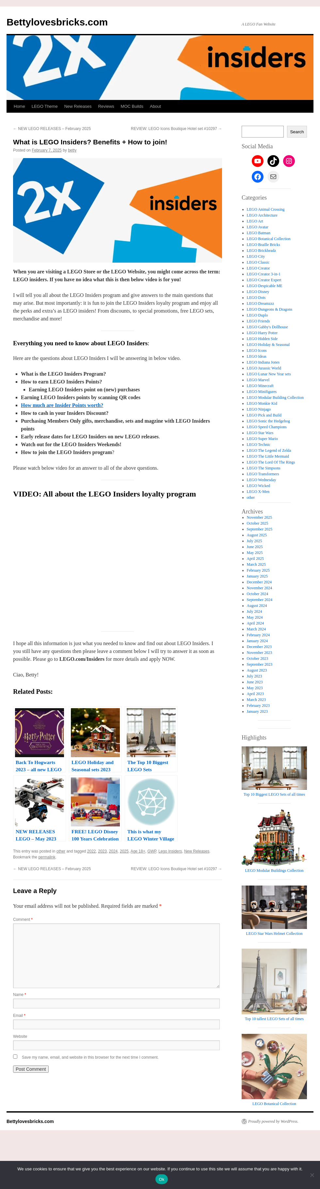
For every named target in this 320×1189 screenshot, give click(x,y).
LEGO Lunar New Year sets (269, 374)
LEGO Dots (256, 297)
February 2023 (258, 705)
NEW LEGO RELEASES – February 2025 (52, 128)
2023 (102, 851)
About (155, 106)
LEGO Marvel (258, 380)
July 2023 (254, 676)
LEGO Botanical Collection (269, 238)
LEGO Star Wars (260, 433)
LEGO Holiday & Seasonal (268, 344)
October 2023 (257, 658)
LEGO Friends (258, 321)
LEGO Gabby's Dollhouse (267, 327)
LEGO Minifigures (262, 391)
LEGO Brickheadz (261, 250)
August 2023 (257, 670)
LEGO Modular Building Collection (275, 397)
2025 (124, 851)
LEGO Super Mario (262, 438)
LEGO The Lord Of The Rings (271, 462)
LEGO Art (255, 221)
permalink (46, 857)
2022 (91, 851)
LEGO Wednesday (261, 480)
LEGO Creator (258, 268)
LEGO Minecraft (260, 385)
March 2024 (256, 629)
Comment (23, 919)
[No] (312, 1175)
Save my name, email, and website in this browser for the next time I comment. (90, 1057)
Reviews (106, 106)
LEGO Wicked (258, 485)
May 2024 (255, 617)
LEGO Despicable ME (264, 286)
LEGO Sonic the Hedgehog (268, 421)
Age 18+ (138, 851)
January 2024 (257, 641)
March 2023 (256, 699)
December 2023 (259, 646)
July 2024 (254, 611)
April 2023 (255, 694)
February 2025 (258, 570)
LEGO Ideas (256, 356)
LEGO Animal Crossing (266, 209)
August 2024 (257, 605)
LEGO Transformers (263, 474)
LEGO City (256, 256)
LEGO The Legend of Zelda (269, 450)
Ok (161, 1179)
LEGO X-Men (258, 491)
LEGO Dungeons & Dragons (270, 309)
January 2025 (257, 576)
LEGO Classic (258, 262)
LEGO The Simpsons (263, 468)
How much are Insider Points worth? (62, 405)
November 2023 (259, 652)
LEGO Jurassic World (264, 368)
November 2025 (259, 517)
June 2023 (255, 682)
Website (20, 1036)
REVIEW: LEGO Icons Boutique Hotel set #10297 (176, 128)
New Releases (78, 106)
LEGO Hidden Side (262, 338)
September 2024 (259, 599)
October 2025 (257, 523)
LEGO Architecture (262, 215)
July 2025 (254, 541)
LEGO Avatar (257, 227)
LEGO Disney (258, 291)
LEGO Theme (45, 106)
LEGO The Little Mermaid (268, 456)
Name (19, 994)
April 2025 (255, 558)
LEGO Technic (259, 444)
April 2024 (255, 623)
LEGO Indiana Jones (263, 362)
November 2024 (259, 588)
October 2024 (257, 594)
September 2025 (259, 529)
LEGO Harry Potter (262, 333)
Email (19, 1015)
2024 (113, 851)
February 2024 (258, 635)
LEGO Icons (257, 350)
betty (72, 150)
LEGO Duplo (257, 315)
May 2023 (255, 688)
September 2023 (259, 664)
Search (297, 131)
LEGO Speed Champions (267, 427)
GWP (151, 851)
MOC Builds (132, 106)
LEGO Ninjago (259, 409)
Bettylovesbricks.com (57, 22)
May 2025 (255, 552)
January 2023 (257, 711)
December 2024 (259, 582)
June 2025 (255, 547)
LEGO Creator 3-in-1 (263, 274)
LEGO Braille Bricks (263, 244)
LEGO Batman (258, 233)
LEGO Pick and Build (264, 415)
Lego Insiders (170, 851)
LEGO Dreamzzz (260, 303)
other (60, 851)
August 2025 (257, 535)
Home (19, 106)
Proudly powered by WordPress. (273, 1121)
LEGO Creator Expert (264, 280)
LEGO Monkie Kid (262, 403)
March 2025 (256, 564)
